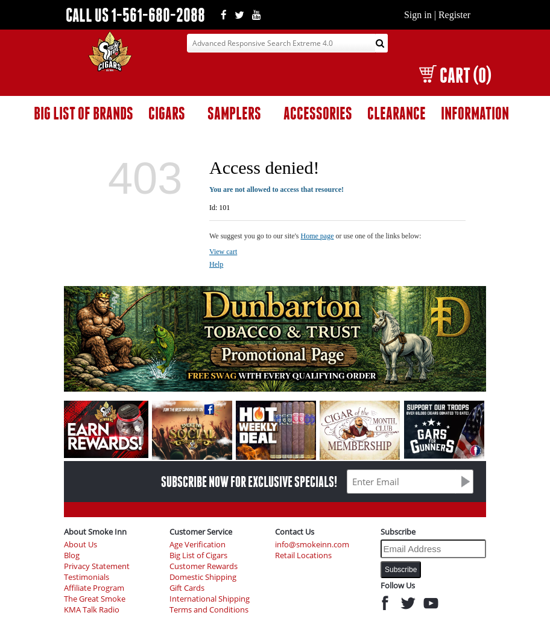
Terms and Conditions (208, 610)
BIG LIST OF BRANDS (83, 113)
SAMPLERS (234, 113)
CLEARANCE (396, 113)
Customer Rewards (203, 566)
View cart (223, 251)
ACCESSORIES (317, 113)
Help (216, 264)
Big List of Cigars (198, 555)
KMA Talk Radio (91, 610)
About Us (80, 544)
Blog (72, 555)
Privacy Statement (97, 566)
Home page (317, 236)
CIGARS (166, 113)
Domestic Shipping (202, 577)
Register (454, 15)
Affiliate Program (94, 588)
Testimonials (86, 577)
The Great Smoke (94, 599)
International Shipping (209, 599)
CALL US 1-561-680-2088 (135, 14)
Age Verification (197, 544)
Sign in (418, 15)
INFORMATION (475, 113)
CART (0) (455, 75)
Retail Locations (303, 555)
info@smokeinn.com (312, 544)
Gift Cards (186, 588)
